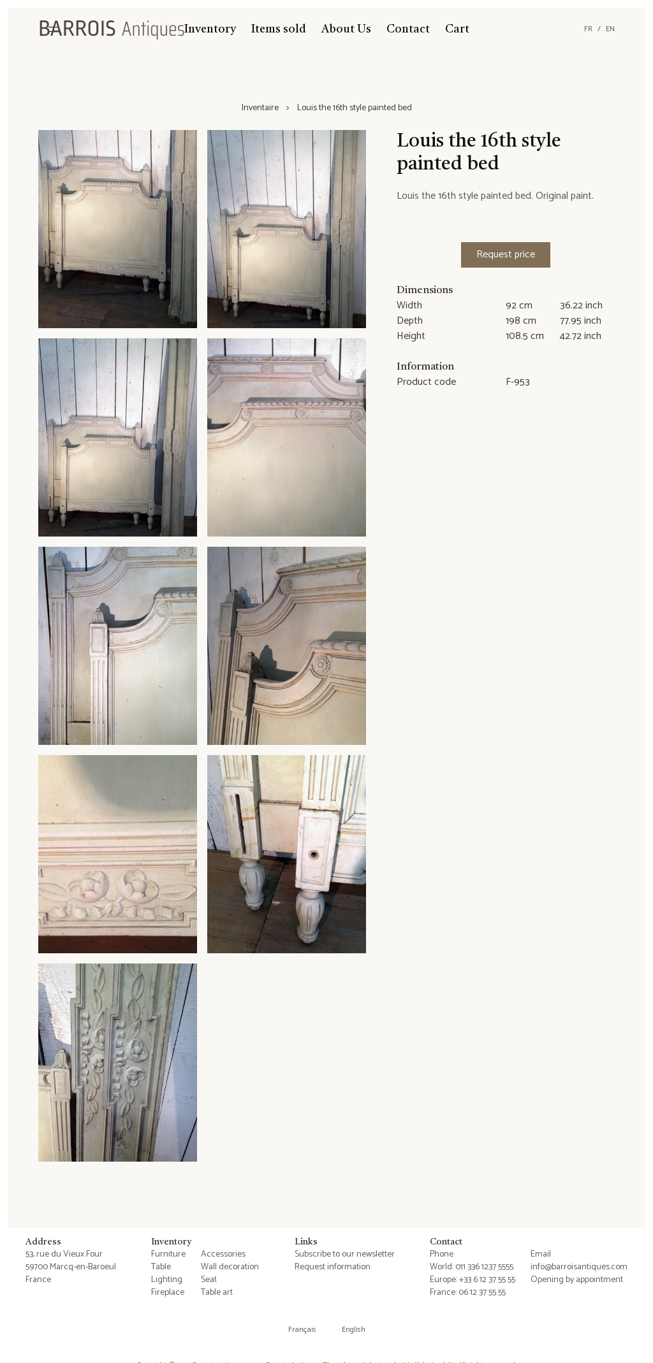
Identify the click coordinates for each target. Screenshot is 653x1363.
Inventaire (260, 108)
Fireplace (167, 1292)
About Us (346, 29)
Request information (333, 1267)
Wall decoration (230, 1267)
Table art (217, 1292)
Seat (209, 1280)
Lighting (166, 1280)
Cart (457, 29)
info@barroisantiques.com (579, 1267)
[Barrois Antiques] (111, 29)
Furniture (168, 1254)
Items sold (278, 29)
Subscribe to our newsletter (345, 1254)
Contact (408, 29)
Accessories (223, 1254)
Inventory (210, 29)
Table (161, 1267)
